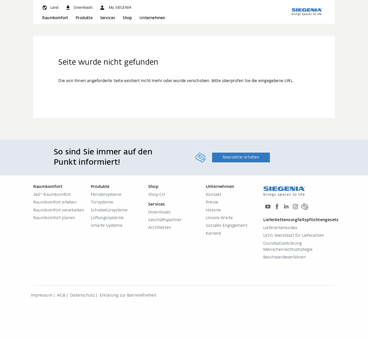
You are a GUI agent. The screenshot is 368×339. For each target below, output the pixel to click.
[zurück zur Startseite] (307, 12)
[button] (115, 8)
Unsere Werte (219, 218)
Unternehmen (152, 18)
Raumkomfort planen (54, 218)
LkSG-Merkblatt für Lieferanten (293, 236)
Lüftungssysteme (107, 218)
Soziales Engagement (226, 226)
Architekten (159, 228)
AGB (61, 295)
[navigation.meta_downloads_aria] (79, 8)
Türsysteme (102, 202)
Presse (212, 202)
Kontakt (213, 195)
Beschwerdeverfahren (284, 257)
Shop (127, 18)
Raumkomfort (55, 18)
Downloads (159, 212)
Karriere (213, 234)
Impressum (41, 295)
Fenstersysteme (106, 195)
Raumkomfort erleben (55, 202)
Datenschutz (82, 295)
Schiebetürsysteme (109, 210)
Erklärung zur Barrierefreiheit (128, 295)
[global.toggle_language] (50, 8)
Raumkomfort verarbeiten (58, 210)
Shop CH (156, 195)
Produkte (84, 18)
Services (107, 18)
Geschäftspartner (164, 220)
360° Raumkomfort (52, 195)
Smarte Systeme (106, 226)
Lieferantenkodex (280, 228)
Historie (213, 210)
